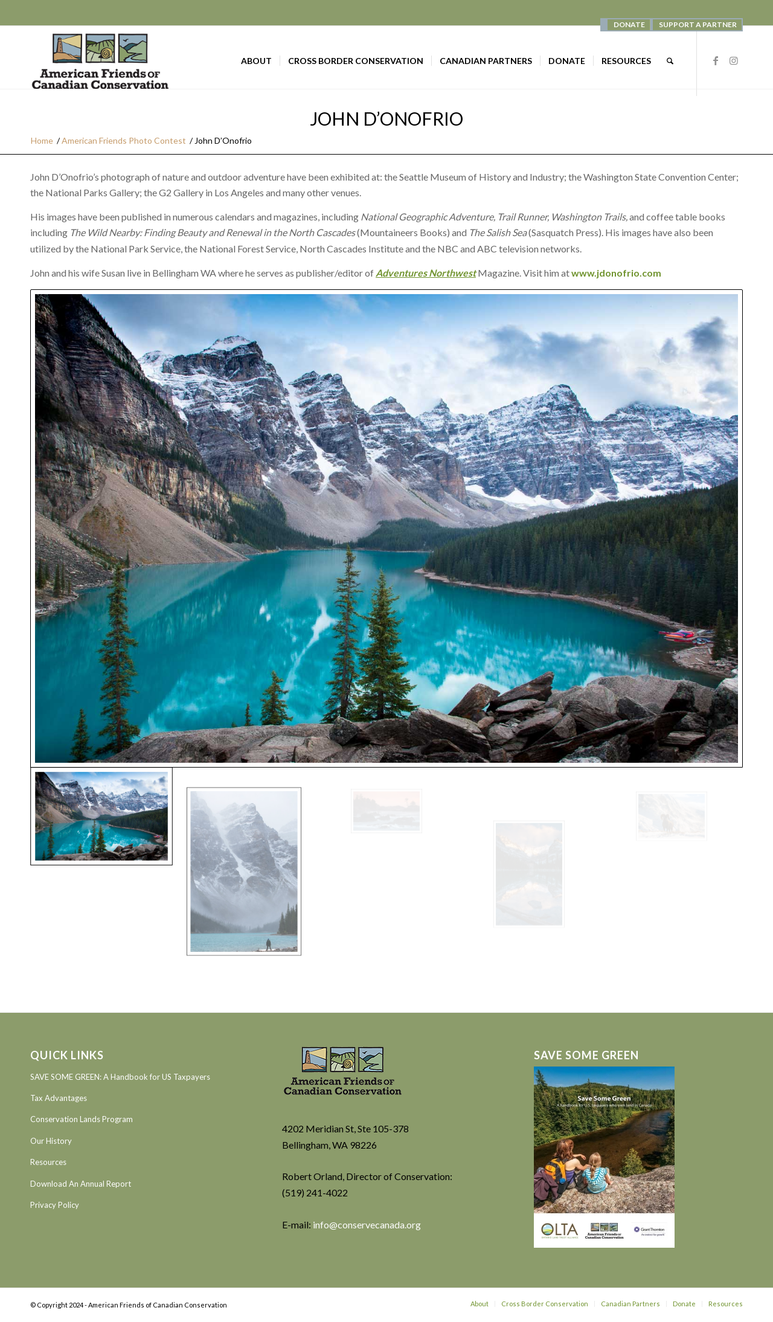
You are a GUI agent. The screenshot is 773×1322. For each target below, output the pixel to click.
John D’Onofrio (386, 118)
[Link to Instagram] (734, 60)
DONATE (629, 24)
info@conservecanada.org (367, 1224)
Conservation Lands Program (81, 1119)
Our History (51, 1141)
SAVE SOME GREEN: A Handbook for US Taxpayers (120, 1077)
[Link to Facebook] (716, 60)
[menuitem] (629, 24)
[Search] (670, 61)
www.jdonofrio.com (616, 272)
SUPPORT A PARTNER (698, 24)
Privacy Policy (54, 1205)
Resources (48, 1162)
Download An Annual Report (80, 1184)
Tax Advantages (58, 1098)
